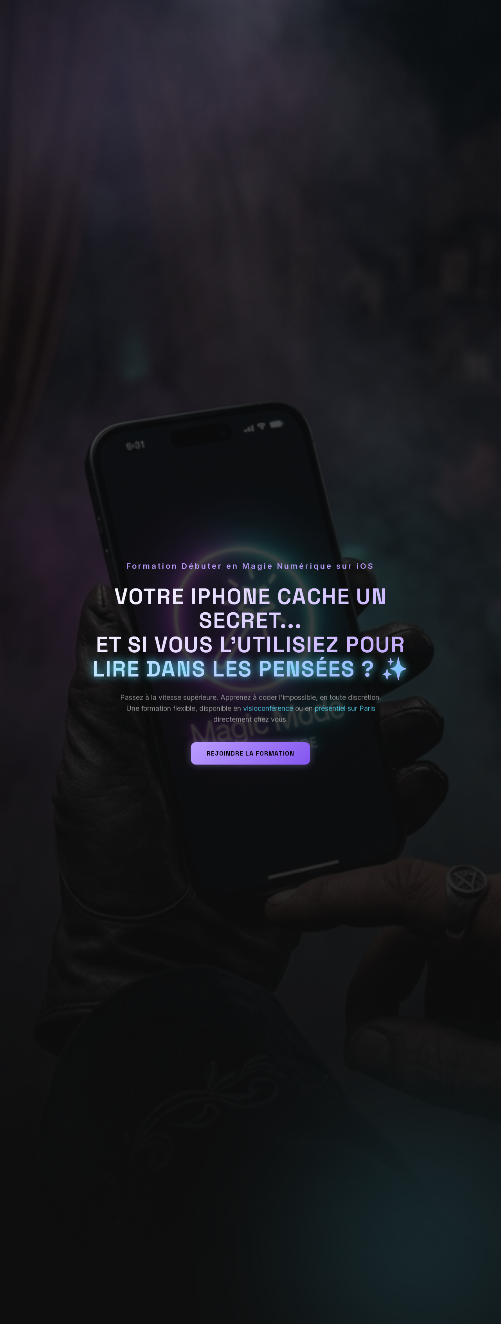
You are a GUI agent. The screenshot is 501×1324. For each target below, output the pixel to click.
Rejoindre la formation (250, 753)
